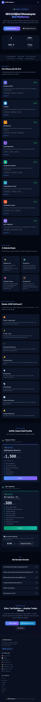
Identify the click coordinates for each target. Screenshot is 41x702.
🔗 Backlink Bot (5, 660)
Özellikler (4, 682)
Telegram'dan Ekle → (26, 543)
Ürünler (3, 678)
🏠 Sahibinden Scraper (7, 668)
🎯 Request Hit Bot (6, 655)
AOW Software (8, 2)
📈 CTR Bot (4, 658)
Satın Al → (20, 478)
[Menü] (38, 2)
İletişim (3, 691)
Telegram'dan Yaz (29, 28)
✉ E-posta (20, 628)
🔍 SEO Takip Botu (6, 671)
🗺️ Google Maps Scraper (7, 666)
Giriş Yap (4, 689)
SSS (3, 686)
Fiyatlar (3, 684)
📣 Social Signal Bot (6, 662)
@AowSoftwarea (7, 648)
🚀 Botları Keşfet (12, 623)
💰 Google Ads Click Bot (7, 664)
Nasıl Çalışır (4, 680)
